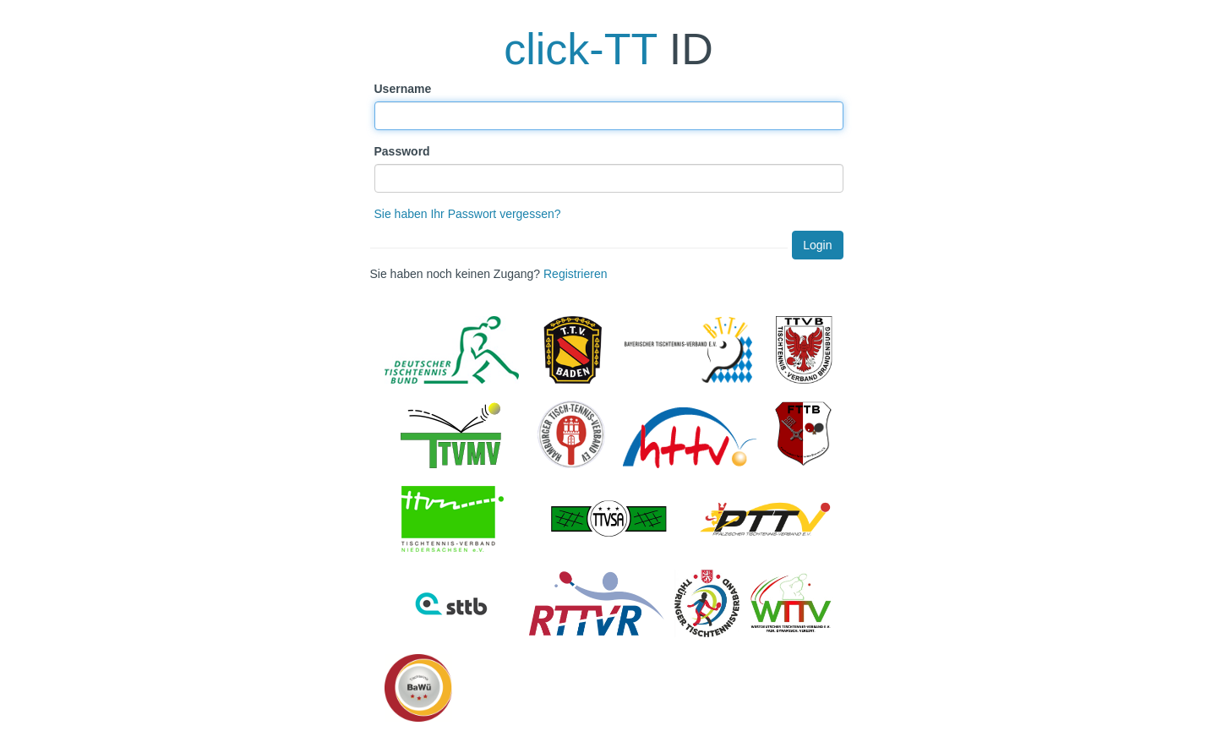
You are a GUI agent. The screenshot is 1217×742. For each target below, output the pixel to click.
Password (402, 151)
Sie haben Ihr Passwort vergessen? (467, 214)
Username (403, 88)
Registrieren (575, 274)
